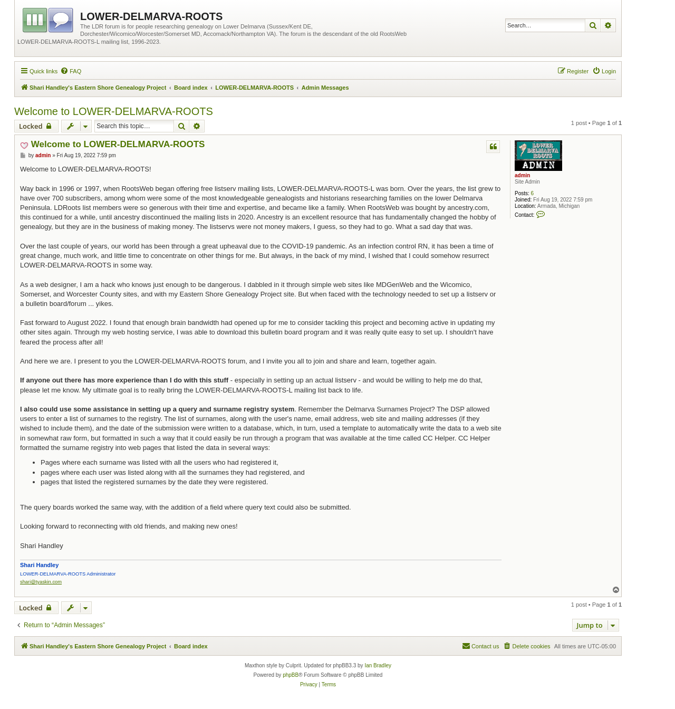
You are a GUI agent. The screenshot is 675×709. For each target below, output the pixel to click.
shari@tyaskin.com (41, 582)
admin (522, 175)
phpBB (290, 675)
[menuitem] (70, 71)
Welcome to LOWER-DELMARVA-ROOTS (113, 111)
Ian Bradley (377, 665)
